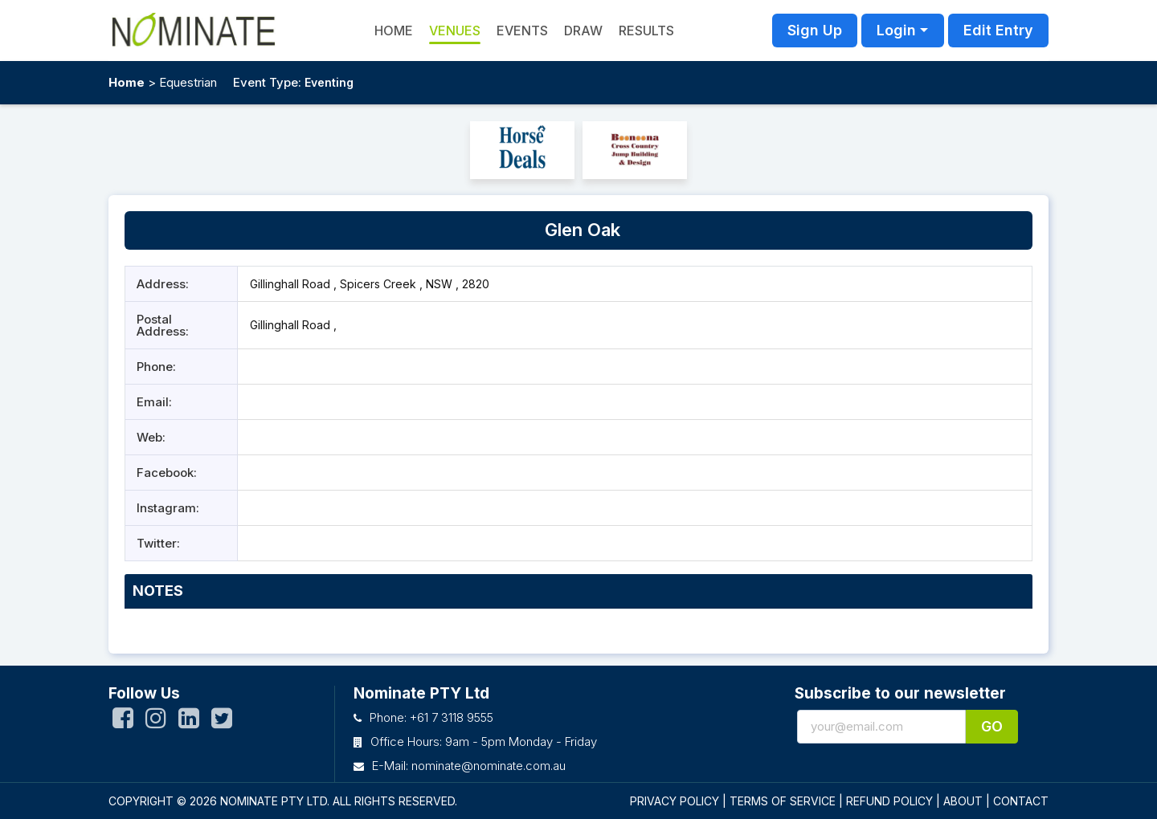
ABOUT (963, 801)
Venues (454, 30)
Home (126, 82)
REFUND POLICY (889, 801)
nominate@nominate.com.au (488, 765)
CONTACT (1021, 801)
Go (992, 726)
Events (522, 30)
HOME (393, 30)
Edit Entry (998, 30)
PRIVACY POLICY (674, 801)
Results (646, 30)
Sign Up (814, 30)
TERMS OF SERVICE (783, 801)
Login (896, 30)
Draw (583, 30)
